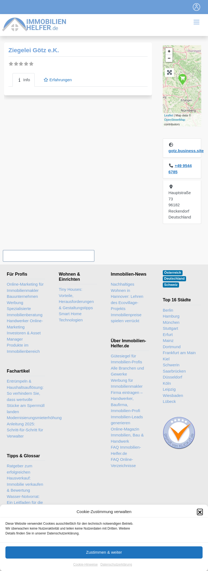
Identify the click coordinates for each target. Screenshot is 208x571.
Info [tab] (23, 79)
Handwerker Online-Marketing (25, 323)
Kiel (166, 359)
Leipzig (169, 389)
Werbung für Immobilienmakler (127, 383)
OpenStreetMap (174, 119)
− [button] (169, 58)
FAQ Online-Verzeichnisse (123, 462)
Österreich (172, 273)
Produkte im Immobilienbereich (23, 348)
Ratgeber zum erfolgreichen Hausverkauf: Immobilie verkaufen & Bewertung (25, 478)
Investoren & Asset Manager (24, 336)
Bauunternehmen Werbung (22, 299)
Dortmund (172, 346)
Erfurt (168, 334)
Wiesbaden (173, 395)
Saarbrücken (174, 371)
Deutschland (174, 278)
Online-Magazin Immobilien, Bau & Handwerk (127, 435)
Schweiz (171, 285)
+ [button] (169, 51)
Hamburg (171, 316)
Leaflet (168, 115)
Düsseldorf (172, 377)
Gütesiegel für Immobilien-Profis (126, 359)
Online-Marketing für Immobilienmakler (25, 287)
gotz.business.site (186, 150)
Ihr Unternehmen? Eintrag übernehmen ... (48, 255)
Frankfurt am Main (179, 352)
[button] (200, 517)
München (171, 322)
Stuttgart (170, 328)
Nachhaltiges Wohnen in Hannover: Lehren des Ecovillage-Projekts (127, 296)
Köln (167, 383)
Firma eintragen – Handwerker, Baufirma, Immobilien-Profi (127, 401)
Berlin (168, 310)
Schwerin (171, 365)
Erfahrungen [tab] (57, 79)
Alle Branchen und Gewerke (127, 371)
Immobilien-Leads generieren (127, 420)
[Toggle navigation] (197, 7)
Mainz (168, 340)
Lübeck (169, 401)
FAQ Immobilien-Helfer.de (126, 450)
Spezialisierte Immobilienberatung (25, 311)
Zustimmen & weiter (104, 557)
